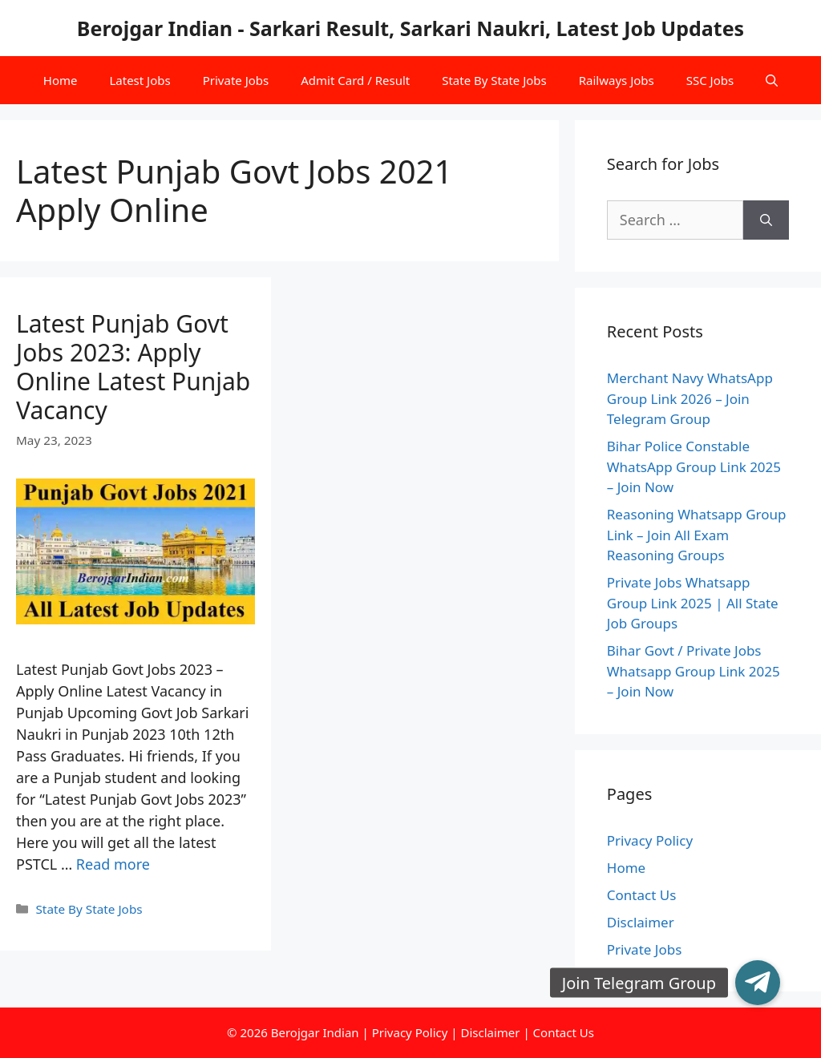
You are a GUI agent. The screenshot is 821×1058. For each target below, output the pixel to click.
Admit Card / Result (355, 80)
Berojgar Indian (315, 1032)
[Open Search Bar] (772, 80)
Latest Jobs (139, 80)
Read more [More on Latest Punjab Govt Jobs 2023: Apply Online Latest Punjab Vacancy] (113, 864)
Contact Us (642, 895)
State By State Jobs (494, 80)
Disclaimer (640, 922)
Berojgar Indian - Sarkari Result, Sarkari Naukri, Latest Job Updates (410, 28)
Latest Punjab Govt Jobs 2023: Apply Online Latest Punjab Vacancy (133, 366)
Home (60, 80)
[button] (757, 982)
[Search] (766, 220)
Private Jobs (236, 80)
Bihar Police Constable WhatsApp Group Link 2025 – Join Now (694, 466)
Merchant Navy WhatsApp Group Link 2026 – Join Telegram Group (690, 398)
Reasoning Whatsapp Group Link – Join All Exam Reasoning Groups (697, 534)
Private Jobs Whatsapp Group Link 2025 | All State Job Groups (693, 602)
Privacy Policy (650, 840)
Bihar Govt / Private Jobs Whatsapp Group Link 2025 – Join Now (693, 671)
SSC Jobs (710, 80)
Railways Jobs (616, 80)
